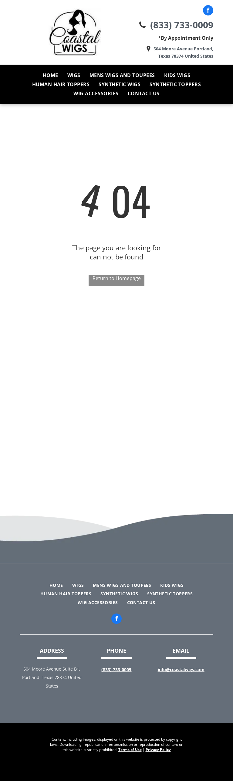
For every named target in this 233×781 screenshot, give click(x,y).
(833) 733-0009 (181, 25)
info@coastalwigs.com (181, 669)
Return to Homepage (117, 278)
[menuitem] (50, 75)
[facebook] (208, 11)
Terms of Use (130, 749)
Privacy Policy (158, 749)
